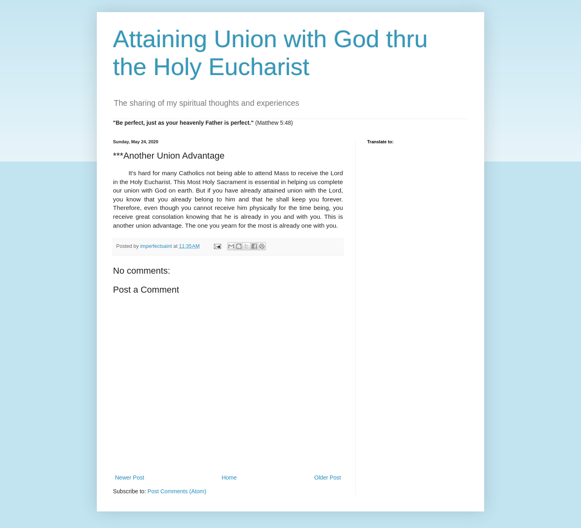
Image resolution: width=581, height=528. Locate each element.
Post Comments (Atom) (177, 491)
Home (229, 477)
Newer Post (129, 477)
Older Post (327, 477)
